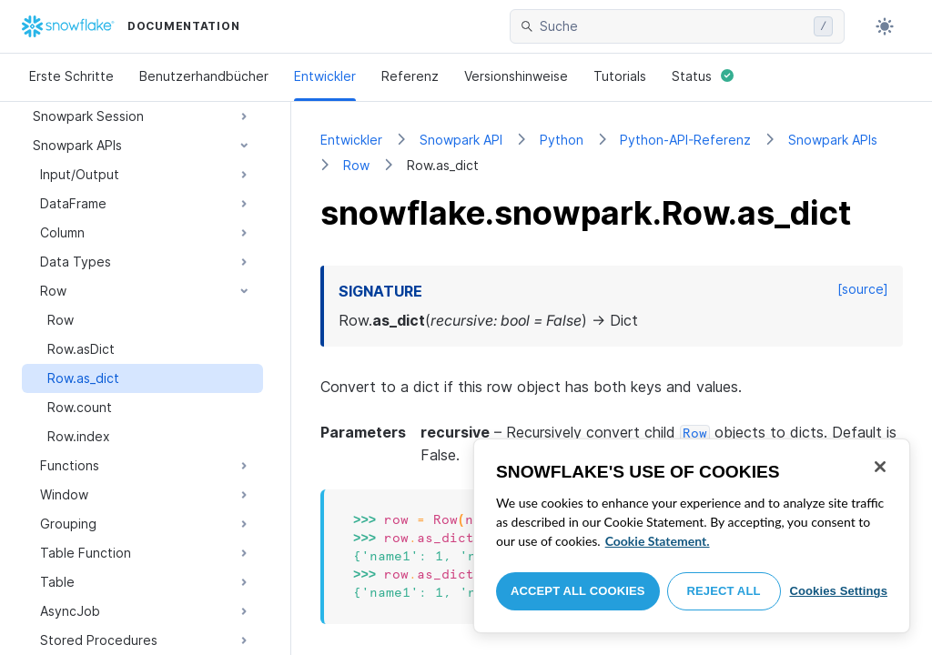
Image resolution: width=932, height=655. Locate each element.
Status (703, 76)
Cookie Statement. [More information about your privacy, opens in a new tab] (657, 541)
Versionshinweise (516, 76)
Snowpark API (461, 139)
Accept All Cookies (578, 591)
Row (356, 165)
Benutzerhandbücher (203, 76)
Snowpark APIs (832, 139)
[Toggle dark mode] (884, 26)
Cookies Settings (838, 591)
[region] (691, 535)
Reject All (724, 591)
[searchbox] (673, 26)
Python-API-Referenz (685, 139)
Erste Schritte (71, 76)
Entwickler (325, 76)
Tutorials (619, 76)
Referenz (410, 76)
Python (561, 139)
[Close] (880, 467)
